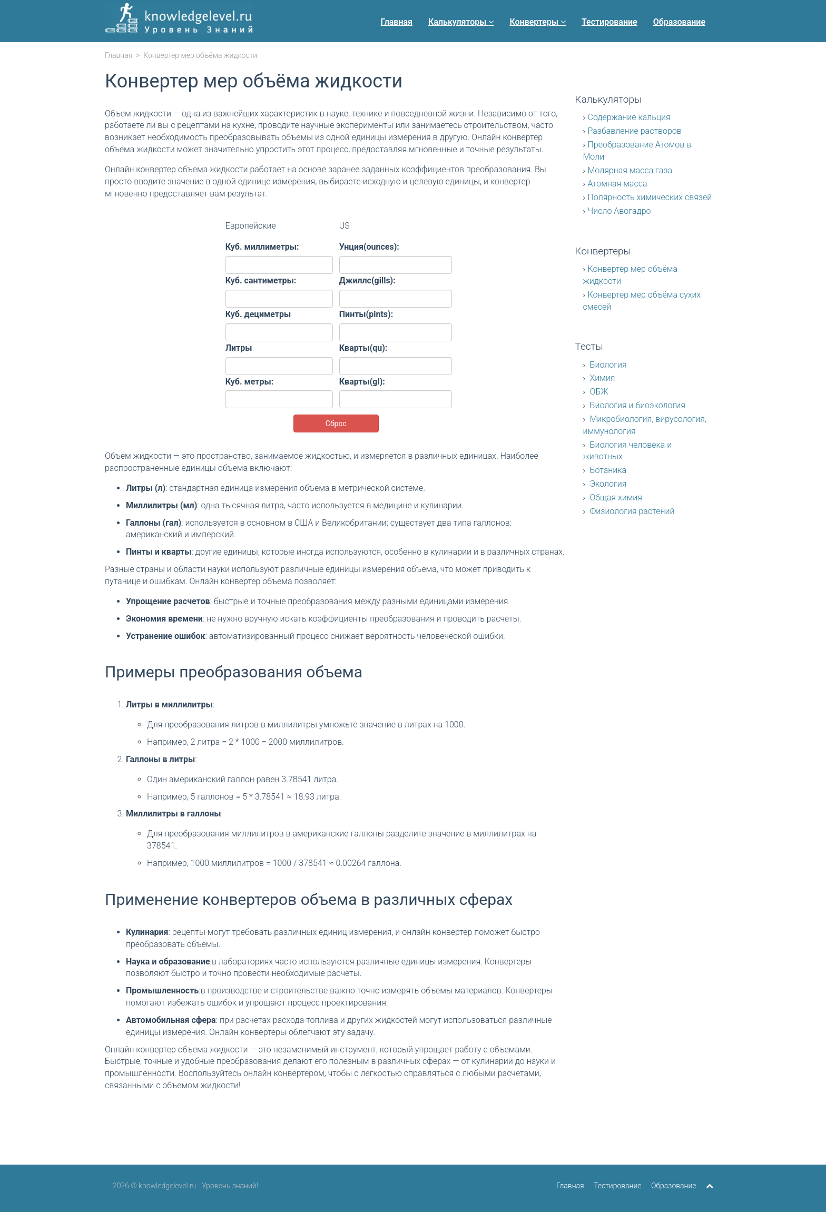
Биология (607, 365)
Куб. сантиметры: (261, 280)
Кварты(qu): (363, 348)
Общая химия (615, 497)
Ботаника (607, 470)
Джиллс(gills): (367, 280)
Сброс (336, 423)
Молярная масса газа (630, 170)
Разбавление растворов (635, 131)
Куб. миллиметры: (262, 247)
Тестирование (609, 22)
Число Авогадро (619, 211)
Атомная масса (617, 184)
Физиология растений (631, 511)
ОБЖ (598, 392)
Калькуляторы (461, 22)
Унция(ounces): (369, 247)
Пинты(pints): (366, 314)
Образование (679, 22)
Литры (238, 348)
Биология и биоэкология (637, 405)
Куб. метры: (249, 382)
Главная (396, 22)
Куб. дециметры (258, 314)
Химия (601, 378)
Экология (607, 484)
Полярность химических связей (650, 197)
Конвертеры (537, 22)
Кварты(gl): (362, 382)
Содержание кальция (629, 117)
